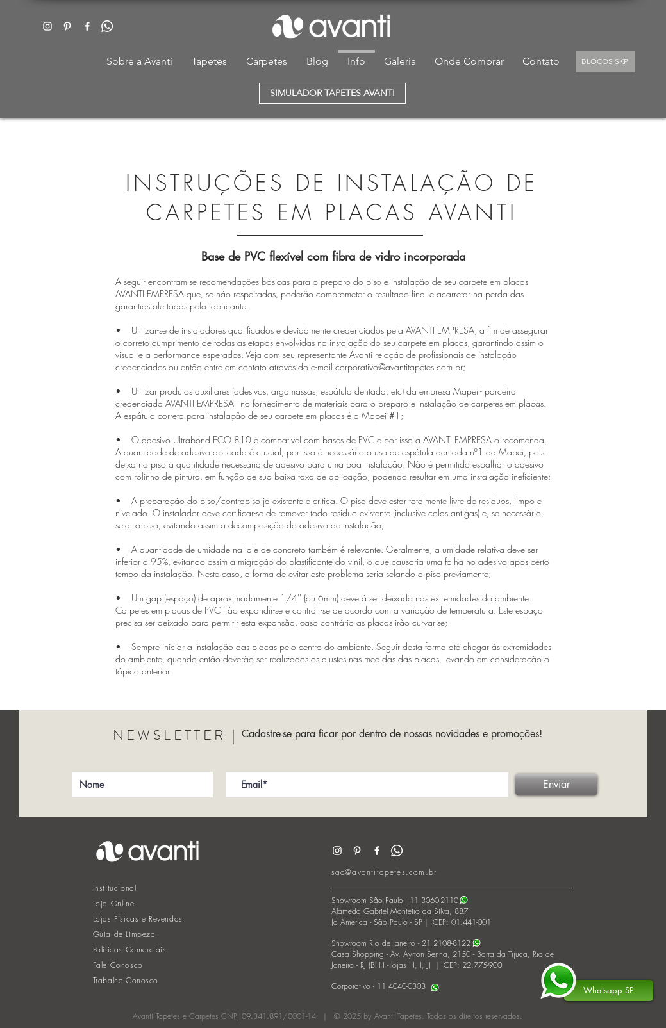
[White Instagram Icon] (47, 26)
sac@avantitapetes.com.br (384, 872)
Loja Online (114, 903)
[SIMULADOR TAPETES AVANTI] (332, 93)
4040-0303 (407, 986)
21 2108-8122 (446, 943)
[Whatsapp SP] (608, 990)
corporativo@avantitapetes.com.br (399, 367)
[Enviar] (556, 784)
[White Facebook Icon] (87, 26)
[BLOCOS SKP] (605, 61)
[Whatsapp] (107, 26)
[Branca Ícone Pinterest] (67, 26)
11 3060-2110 (434, 900)
